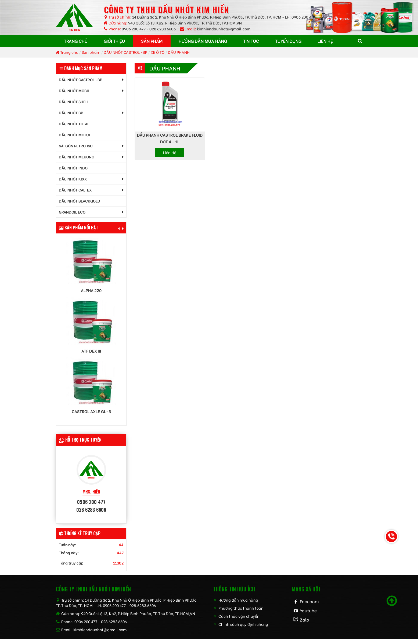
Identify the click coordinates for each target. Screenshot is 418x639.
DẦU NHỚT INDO (73, 168)
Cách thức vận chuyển (236, 616)
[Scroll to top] (392, 601)
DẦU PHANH (179, 52)
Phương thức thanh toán (238, 608)
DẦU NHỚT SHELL (74, 101)
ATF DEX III (91, 351)
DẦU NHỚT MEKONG (76, 156)
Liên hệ (169, 152)
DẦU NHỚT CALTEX (75, 190)
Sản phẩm (91, 52)
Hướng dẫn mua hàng (235, 600)
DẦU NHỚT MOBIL (74, 90)
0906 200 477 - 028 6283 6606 (149, 28)
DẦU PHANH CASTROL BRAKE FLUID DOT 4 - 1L (170, 138)
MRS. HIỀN (91, 492)
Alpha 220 (91, 290)
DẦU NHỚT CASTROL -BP (125, 52)
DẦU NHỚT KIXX (73, 179)
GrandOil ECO (72, 212)
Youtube (308, 610)
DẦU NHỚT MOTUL (75, 134)
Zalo (304, 619)
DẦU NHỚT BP (71, 112)
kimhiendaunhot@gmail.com (223, 28)
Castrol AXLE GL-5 (91, 411)
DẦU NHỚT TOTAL (74, 123)
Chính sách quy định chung (240, 624)
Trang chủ (67, 52)
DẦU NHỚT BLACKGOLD (79, 201)
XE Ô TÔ (157, 52)
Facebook (310, 601)
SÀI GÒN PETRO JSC (76, 145)
